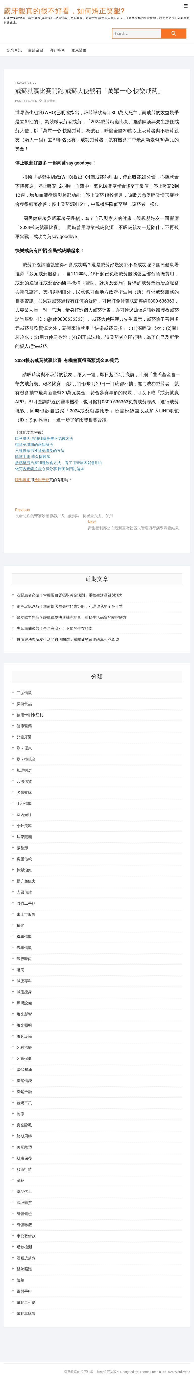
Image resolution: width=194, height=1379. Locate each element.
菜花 (20, 1180)
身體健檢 (24, 1213)
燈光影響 (24, 1014)
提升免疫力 (26, 881)
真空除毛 (24, 1125)
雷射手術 (24, 1291)
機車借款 (24, 936)
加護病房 (24, 770)
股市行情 (24, 1169)
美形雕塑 (24, 1147)
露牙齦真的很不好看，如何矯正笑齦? (64, 11)
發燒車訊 (14, 50)
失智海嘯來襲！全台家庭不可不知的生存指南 (54, 628)
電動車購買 (26, 1313)
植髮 (20, 925)
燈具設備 (24, 1036)
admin (32, 101)
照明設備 (24, 1003)
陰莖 (20, 1280)
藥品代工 (24, 1191)
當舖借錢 (24, 1080)
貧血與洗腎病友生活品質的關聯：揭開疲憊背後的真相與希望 (68, 639)
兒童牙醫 (24, 737)
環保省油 (24, 1069)
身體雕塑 (24, 1225)
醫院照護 (24, 1269)
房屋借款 (24, 859)
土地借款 (24, 803)
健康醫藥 (79, 50)
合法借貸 (24, 781)
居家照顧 (24, 837)
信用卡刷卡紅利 (30, 715)
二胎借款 (24, 693)
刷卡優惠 (24, 748)
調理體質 (24, 1202)
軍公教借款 (26, 1236)
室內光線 (24, 814)
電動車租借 (26, 1302)
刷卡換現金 (26, 759)
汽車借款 (24, 947)
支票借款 (24, 892)
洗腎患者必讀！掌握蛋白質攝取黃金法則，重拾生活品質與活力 (70, 595)
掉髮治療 (24, 870)
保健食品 (24, 704)
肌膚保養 (24, 1158)
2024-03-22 (26, 82)
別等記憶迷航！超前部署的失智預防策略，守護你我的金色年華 (70, 606)
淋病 (20, 970)
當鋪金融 (36, 50)
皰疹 (20, 1114)
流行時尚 (57, 50)
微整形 (22, 848)
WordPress (182, 1372)
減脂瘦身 (24, 992)
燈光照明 (24, 1025)
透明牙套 (41, 480)
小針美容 (24, 826)
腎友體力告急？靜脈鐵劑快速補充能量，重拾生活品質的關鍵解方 (72, 617)
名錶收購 (24, 792)
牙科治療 (24, 1047)
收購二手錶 (26, 903)
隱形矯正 (22, 480)
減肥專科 (24, 981)
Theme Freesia (150, 1372)
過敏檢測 (24, 1247)
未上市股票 (26, 914)
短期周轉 (24, 1136)
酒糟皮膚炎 (26, 1258)
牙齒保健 (24, 1058)
